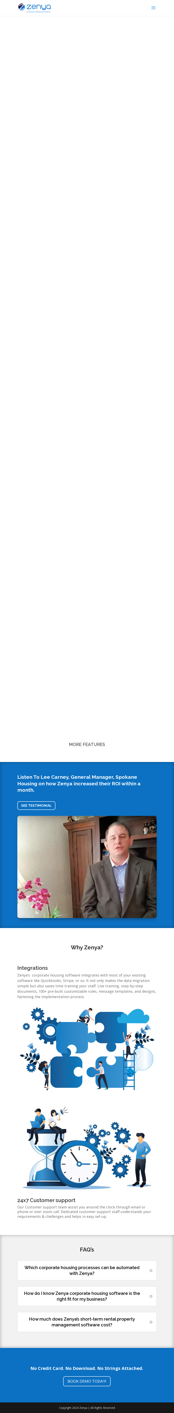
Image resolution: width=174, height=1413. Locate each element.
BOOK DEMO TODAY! (87, 1381)
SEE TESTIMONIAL (36, 805)
